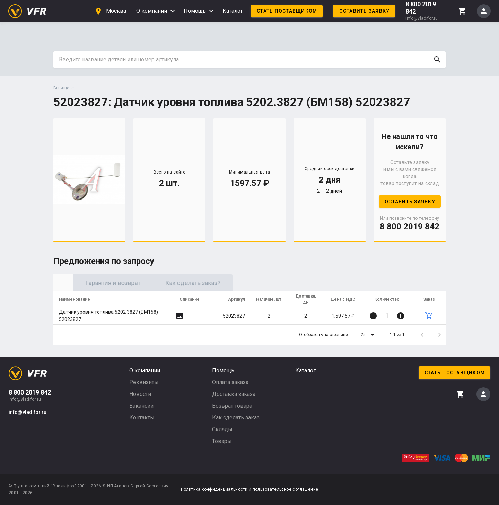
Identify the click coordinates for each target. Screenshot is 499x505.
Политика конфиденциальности (214, 489)
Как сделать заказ (236, 417)
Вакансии (141, 405)
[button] (369, 334)
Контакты (142, 417)
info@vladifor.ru (421, 18)
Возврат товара (232, 405)
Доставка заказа (233, 394)
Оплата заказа (230, 382)
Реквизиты (144, 382)
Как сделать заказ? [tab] (252, 282)
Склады (222, 429)
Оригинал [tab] (93, 282)
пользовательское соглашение (285, 489)
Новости (140, 394)
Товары (222, 441)
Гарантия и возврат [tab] (173, 282)
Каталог (232, 11)
